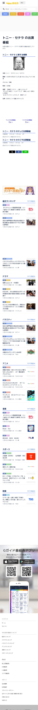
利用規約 (4, 660)
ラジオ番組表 (5, 647)
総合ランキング (6, 610)
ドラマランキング (7, 613)
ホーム (4, 596)
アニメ (21, 14)
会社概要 (4, 657)
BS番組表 (4, 640)
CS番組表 (4, 643)
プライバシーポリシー (8, 663)
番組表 (5, 14)
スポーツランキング (7, 626)
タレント (4, 599)
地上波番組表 (5, 637)
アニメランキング (7, 620)
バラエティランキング (8, 616)
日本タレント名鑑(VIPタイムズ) (15, 98)
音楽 (28, 14)
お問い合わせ (5, 670)
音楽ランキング (6, 623)
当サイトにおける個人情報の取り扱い (12, 667)
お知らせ (4, 673)
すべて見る (31, 201)
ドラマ (13, 14)
